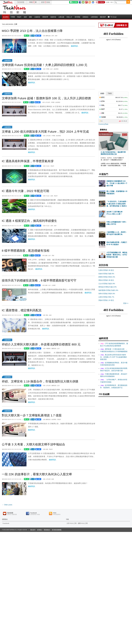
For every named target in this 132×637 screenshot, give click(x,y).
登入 (112, 2)
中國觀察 (48, 348)
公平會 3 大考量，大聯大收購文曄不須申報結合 (33, 444)
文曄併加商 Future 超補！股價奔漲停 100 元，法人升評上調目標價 (46, 98)
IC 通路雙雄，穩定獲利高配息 (22, 310)
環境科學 (45, 17)
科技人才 (69, 17)
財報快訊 (85, 17)
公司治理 (47, 102)
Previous (123, 134)
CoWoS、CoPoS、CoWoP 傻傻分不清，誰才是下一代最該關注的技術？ (112, 159)
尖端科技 (37, 17)
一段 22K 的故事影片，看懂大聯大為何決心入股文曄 (37, 474)
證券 (53, 35)
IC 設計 (48, 166)
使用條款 (39, 529)
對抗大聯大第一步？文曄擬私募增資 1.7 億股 (32, 415)
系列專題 (77, 17)
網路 (30, 17)
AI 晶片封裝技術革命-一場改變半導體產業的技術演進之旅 (113, 153)
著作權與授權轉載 (56, 529)
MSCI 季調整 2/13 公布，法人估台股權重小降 (32, 30)
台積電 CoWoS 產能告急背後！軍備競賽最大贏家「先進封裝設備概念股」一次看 (113, 164)
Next (126, 134)
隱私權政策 (47, 529)
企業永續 (61, 17)
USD (102, 93)
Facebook (6, 523)
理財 (53, 255)
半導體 (13, 17)
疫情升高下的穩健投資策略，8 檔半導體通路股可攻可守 (39, 280)
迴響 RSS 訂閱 (83, 523)
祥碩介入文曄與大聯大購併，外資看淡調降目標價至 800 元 (41, 344)
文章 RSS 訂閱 (71, 523)
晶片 (51, 69)
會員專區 (6, 17)
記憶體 (53, 285)
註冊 (107, 2)
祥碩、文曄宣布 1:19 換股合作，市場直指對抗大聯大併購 (40, 381)
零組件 (19, 17)
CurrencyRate (103, 124)
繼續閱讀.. (75, 46)
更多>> (125, 303)
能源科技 (53, 17)
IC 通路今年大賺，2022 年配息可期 (25, 191)
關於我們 (103, 17)
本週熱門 (103, 174)
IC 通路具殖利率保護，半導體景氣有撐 (28, 161)
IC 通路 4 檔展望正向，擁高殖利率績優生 (29, 220)
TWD (110, 93)
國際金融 (48, 35)
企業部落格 (94, 17)
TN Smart (112, 17)
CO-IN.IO (124, 121)
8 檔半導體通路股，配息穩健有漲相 (25, 250)
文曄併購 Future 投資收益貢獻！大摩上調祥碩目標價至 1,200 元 (44, 65)
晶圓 (46, 255)
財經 (25, 17)
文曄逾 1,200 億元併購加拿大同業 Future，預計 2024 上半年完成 (45, 131)
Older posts (7, 505)
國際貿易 (54, 348)
